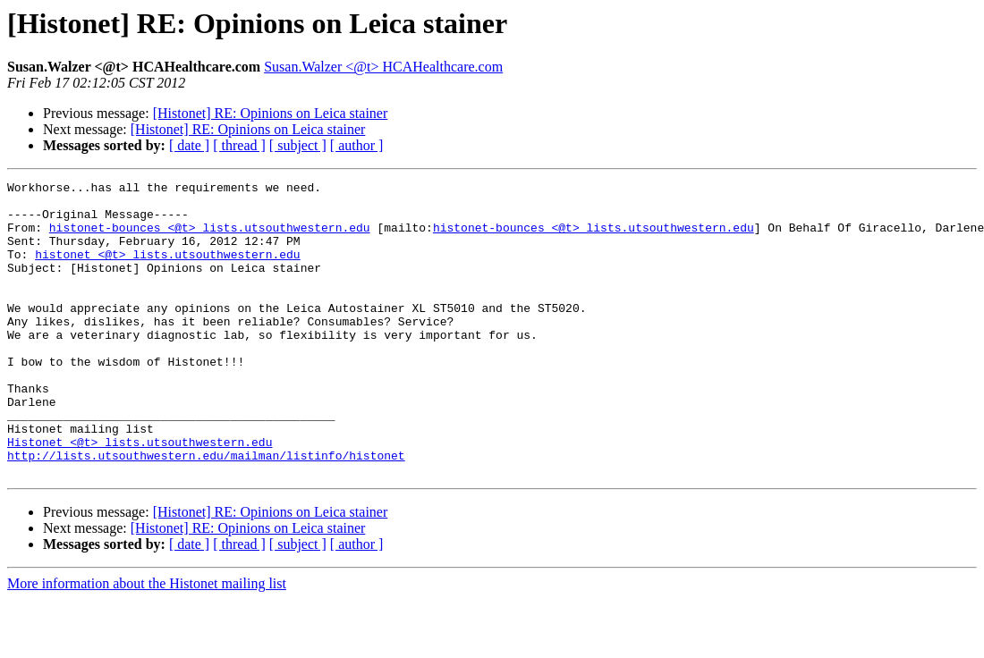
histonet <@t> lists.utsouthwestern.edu (167, 270)
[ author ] (357, 145)
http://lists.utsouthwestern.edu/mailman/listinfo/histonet (206, 511)
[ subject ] (298, 145)
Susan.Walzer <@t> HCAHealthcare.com (383, 66)
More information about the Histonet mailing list (146, 642)
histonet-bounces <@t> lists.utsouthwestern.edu (209, 238)
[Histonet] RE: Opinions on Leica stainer (270, 113)
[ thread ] (239, 145)
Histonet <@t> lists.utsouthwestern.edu (139, 495)
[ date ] (189, 145)
